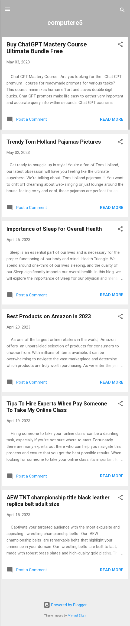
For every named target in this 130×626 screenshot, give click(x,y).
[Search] (122, 11)
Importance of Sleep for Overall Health (54, 229)
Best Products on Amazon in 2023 (48, 316)
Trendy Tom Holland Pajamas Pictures (53, 141)
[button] (120, 45)
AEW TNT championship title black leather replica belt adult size (58, 500)
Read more (111, 119)
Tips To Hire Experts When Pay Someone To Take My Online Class (56, 406)
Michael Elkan (77, 615)
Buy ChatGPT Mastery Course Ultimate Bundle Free (46, 48)
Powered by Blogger (65, 605)
